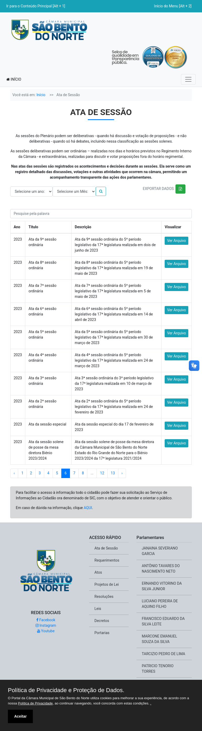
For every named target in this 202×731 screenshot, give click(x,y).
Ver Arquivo (176, 241)
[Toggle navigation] (188, 79)
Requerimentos (106, 560)
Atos (98, 572)
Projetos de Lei (106, 584)
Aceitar (20, 716)
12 (102, 473)
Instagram (46, 625)
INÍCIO (13, 79)
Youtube (46, 631)
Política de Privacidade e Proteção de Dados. (66, 690)
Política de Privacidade (35, 703)
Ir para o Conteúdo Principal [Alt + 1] (35, 6)
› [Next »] (122, 473)
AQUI (88, 508)
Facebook (45, 620)
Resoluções (103, 596)
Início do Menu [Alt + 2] (172, 6)
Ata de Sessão (106, 548)
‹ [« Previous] (14, 473)
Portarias (101, 633)
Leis (97, 608)
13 (113, 473)
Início (41, 95)
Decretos (101, 621)
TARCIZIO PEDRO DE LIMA (163, 654)
